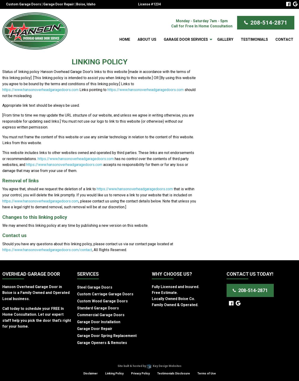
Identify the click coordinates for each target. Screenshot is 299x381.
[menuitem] (125, 39)
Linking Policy (114, 373)
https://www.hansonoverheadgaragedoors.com (40, 90)
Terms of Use (206, 373)
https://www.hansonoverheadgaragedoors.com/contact (47, 250)
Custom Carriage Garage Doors (105, 294)
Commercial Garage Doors (101, 315)
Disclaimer (90, 373)
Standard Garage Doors (98, 308)
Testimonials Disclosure (173, 373)
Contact (284, 39)
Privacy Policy (140, 373)
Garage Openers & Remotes (102, 343)
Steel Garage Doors (94, 287)
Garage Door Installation (98, 322)
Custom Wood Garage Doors (102, 301)
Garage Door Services (186, 39)
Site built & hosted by (149, 366)
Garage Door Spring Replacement (107, 335)
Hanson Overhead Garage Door (133, 360)
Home (124, 39)
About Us (147, 39)
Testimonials (254, 39)
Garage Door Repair (94, 328)
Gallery (225, 39)
